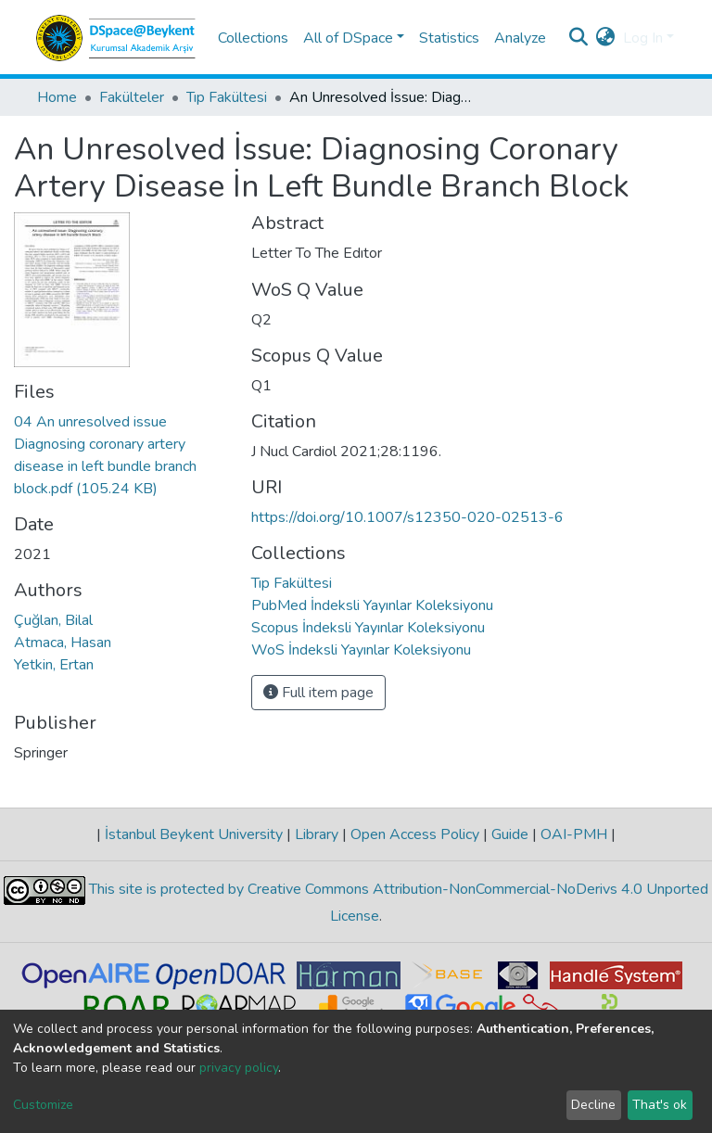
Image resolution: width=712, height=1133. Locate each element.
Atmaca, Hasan (62, 642)
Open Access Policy (415, 834)
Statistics (449, 38)
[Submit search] (579, 38)
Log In (643, 38)
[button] (605, 38)
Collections (253, 38)
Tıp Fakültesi (226, 97)
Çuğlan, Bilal (53, 620)
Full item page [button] (318, 692)
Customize (43, 1105)
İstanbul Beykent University (193, 834)
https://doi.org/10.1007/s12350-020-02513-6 (407, 517)
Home (57, 97)
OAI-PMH (574, 834)
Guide (510, 834)
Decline (593, 1105)
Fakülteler (131, 97)
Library (316, 834)
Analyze (520, 38)
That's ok (659, 1105)
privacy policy (238, 1067)
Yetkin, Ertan (54, 665)
